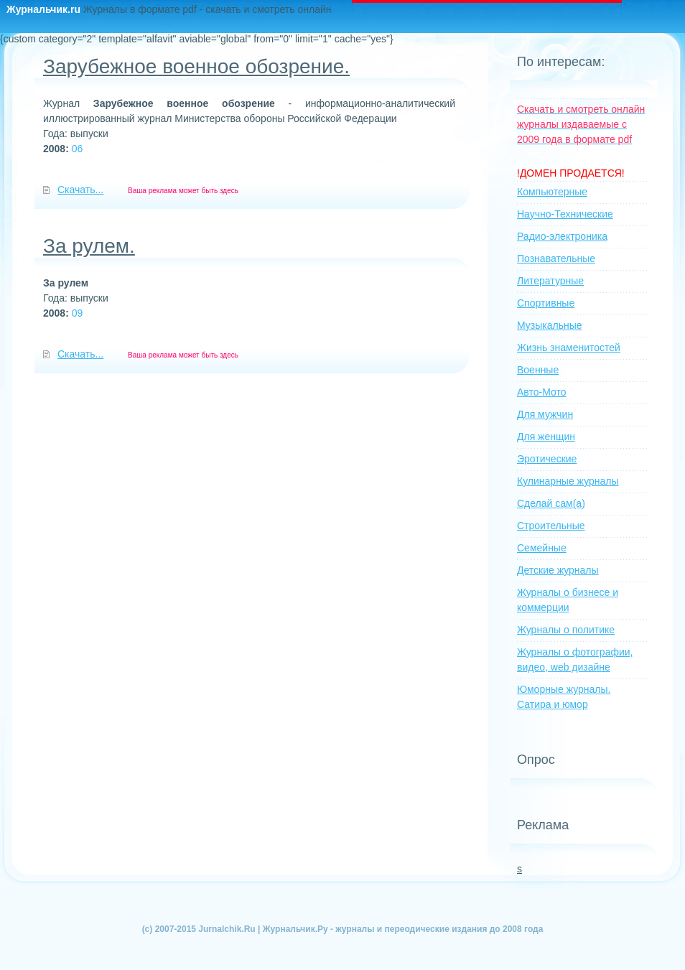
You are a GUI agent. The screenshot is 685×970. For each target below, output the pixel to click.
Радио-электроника (562, 236)
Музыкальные (549, 325)
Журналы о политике (566, 629)
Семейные (542, 548)
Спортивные (545, 303)
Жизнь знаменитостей (568, 347)
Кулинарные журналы (568, 481)
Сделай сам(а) (551, 503)
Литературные (550, 280)
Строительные (551, 525)
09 (77, 313)
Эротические (547, 459)
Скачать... (80, 189)
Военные (538, 370)
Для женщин (546, 436)
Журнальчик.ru (44, 9)
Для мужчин (545, 414)
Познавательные (556, 258)
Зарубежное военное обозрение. (196, 66)
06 (77, 148)
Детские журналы (558, 570)
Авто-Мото (542, 392)
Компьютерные (552, 191)
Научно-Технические (565, 214)
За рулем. (89, 246)
